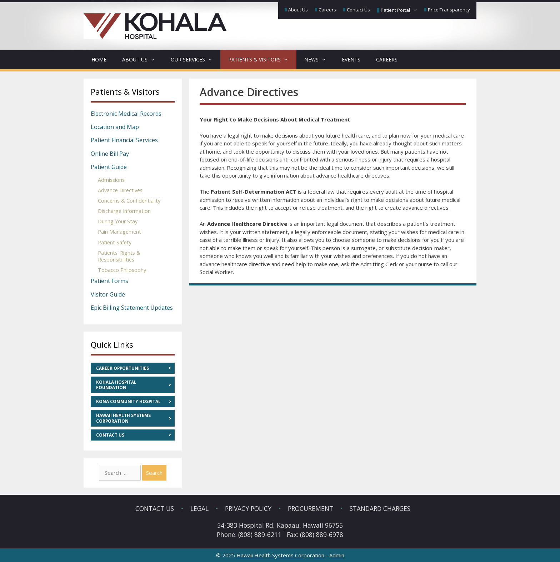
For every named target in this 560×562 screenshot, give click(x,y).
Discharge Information (124, 211)
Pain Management (119, 231)
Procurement (310, 508)
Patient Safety (114, 242)
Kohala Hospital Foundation (116, 384)
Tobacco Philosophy (122, 270)
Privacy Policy (248, 508)
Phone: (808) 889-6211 (249, 534)
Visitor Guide (108, 294)
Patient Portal (400, 10)
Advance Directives (120, 190)
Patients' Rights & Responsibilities (119, 256)
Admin (336, 555)
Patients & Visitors (262, 59)
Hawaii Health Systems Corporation (123, 418)
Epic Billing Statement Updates (132, 308)
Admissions (111, 179)
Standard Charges (380, 508)
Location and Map (115, 127)
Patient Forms (109, 281)
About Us (298, 9)
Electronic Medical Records (126, 114)
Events (351, 59)
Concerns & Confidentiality (129, 200)
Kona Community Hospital (128, 401)
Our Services (195, 59)
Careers (327, 9)
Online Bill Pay (110, 154)
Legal (199, 508)
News (319, 59)
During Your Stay (118, 221)
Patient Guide (109, 167)
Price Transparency (449, 9)
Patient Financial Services (124, 140)
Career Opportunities (122, 368)
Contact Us (358, 9)
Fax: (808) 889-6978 (315, 534)
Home (98, 59)
